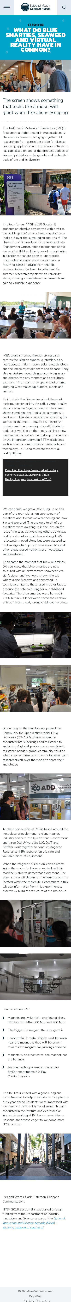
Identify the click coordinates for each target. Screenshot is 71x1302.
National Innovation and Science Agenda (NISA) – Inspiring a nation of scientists (34, 1222)
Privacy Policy (35, 1296)
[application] (35, 477)
